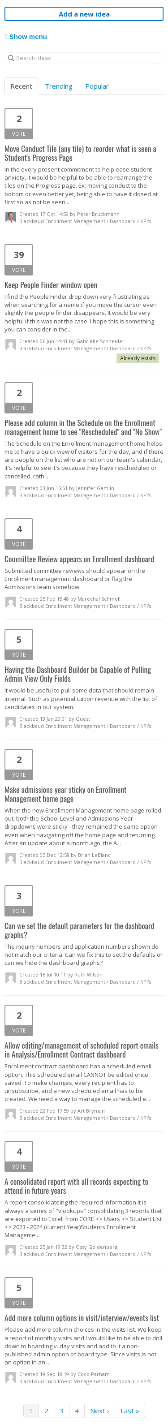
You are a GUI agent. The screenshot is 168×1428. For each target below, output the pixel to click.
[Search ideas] (84, 58)
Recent (21, 86)
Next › (99, 1410)
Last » (130, 1410)
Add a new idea (84, 13)
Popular (97, 86)
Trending (59, 86)
